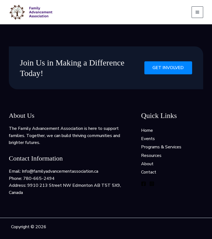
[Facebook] (143, 184)
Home (147, 130)
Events (148, 139)
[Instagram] (151, 184)
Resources (151, 156)
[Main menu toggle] (197, 12)
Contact (148, 173)
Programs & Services (161, 147)
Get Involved (168, 68)
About (147, 164)
